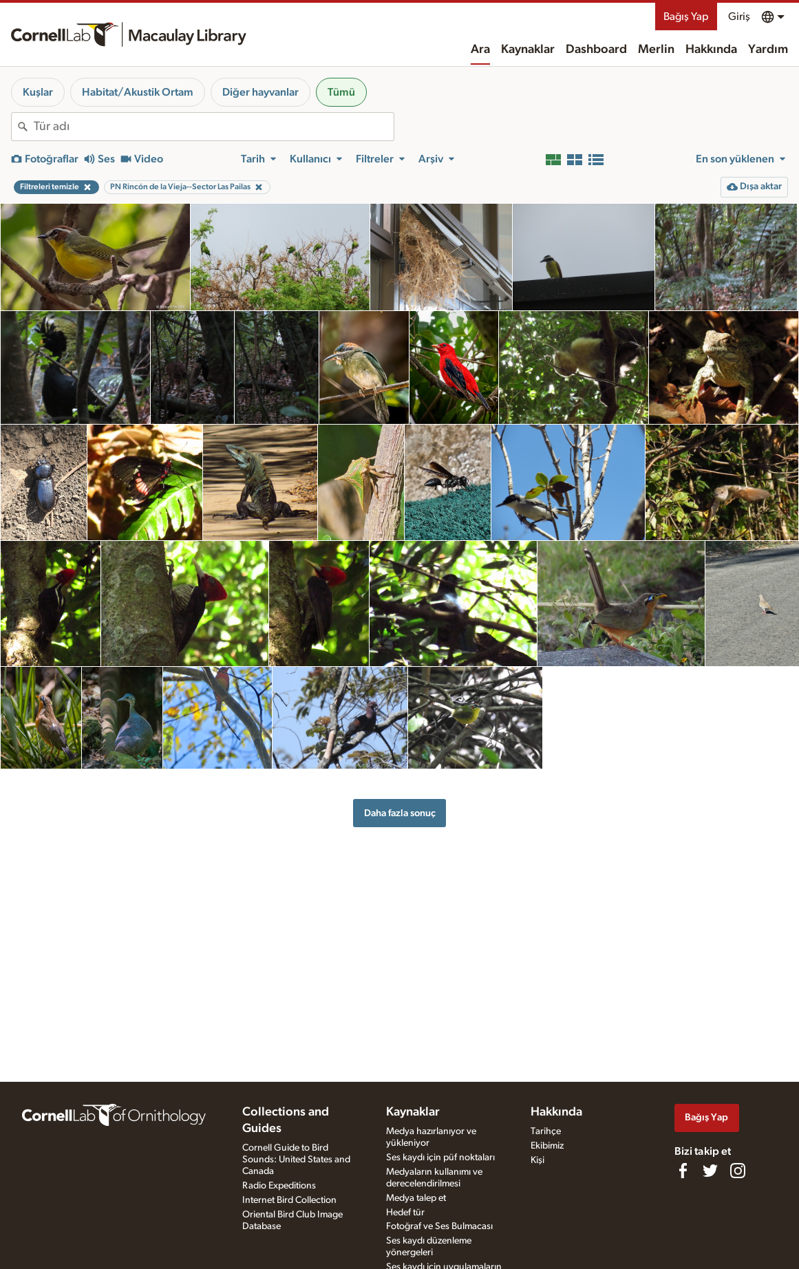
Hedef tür (405, 1212)
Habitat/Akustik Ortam (137, 92)
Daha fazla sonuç (400, 813)
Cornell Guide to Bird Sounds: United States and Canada (296, 1159)
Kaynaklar (528, 49)
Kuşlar (38, 92)
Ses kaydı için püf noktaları (440, 1157)
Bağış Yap (686, 16)
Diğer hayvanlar (260, 92)
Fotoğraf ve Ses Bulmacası (439, 1226)
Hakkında (711, 49)
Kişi (537, 1160)
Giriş (739, 16)
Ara (480, 49)
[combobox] (214, 126)
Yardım (768, 49)
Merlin (656, 49)
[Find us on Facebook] (682, 1170)
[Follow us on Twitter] (710, 1170)
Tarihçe (546, 1131)
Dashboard (596, 49)
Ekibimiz (547, 1146)
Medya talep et (416, 1198)
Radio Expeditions (279, 1186)
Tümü (341, 92)
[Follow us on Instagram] (737, 1170)
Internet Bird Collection (289, 1200)
